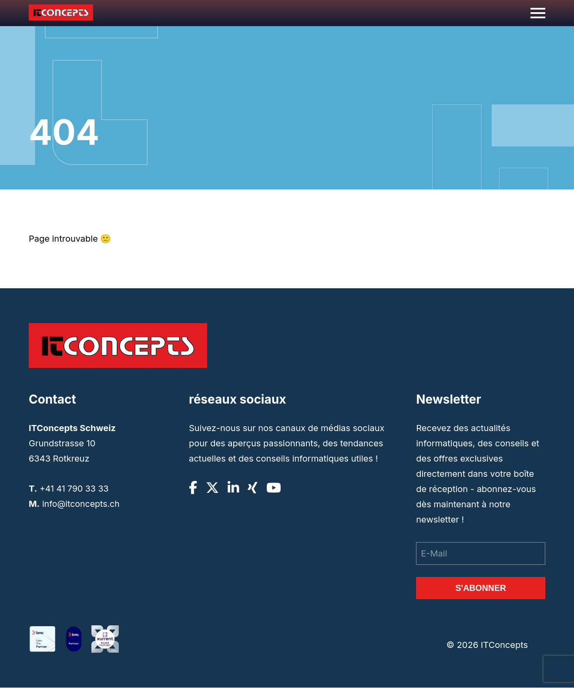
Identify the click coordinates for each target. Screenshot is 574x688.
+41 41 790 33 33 (75, 488)
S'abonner (481, 588)
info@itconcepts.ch (81, 504)
